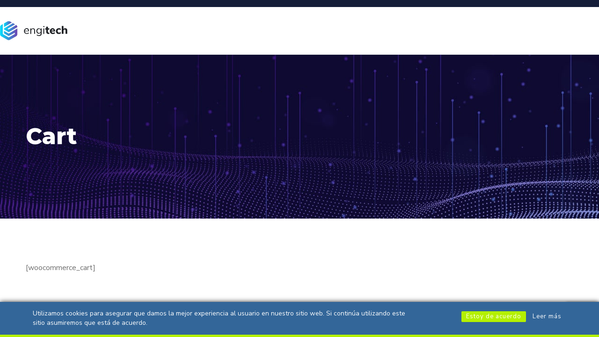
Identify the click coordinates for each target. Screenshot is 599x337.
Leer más (547, 316)
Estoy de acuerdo (493, 316)
